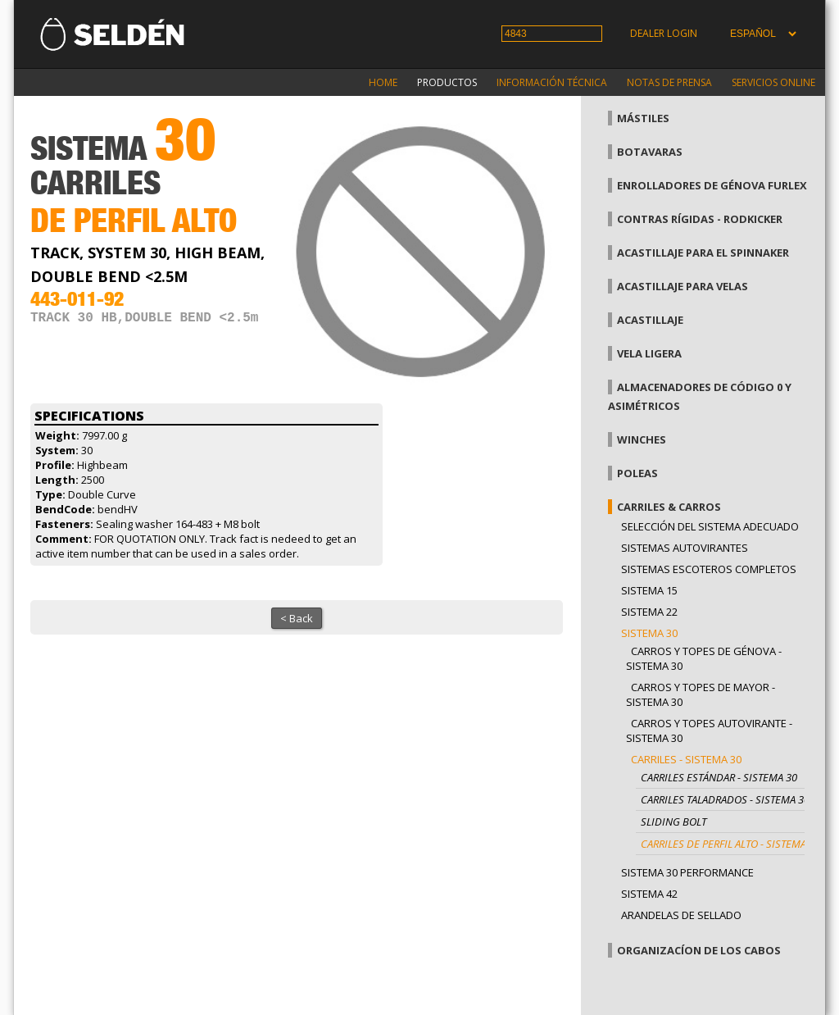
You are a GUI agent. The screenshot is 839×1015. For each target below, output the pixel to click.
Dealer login (663, 33)
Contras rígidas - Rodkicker (699, 219)
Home (383, 82)
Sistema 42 (649, 893)
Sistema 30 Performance (687, 872)
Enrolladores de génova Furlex (712, 185)
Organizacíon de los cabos (699, 950)
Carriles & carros (669, 506)
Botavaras (650, 151)
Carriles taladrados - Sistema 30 (725, 799)
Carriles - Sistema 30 (686, 759)
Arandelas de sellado (681, 915)
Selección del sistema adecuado (710, 526)
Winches (641, 439)
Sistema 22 (649, 611)
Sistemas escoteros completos (708, 569)
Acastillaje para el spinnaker (703, 252)
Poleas (637, 473)
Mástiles (643, 118)
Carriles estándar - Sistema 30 (719, 777)
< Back (296, 618)
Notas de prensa (669, 82)
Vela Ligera (649, 353)
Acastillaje (650, 319)
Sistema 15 (649, 590)
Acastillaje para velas (682, 286)
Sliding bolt (673, 821)
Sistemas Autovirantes (684, 547)
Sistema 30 (649, 633)
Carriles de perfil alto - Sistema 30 (730, 843)
